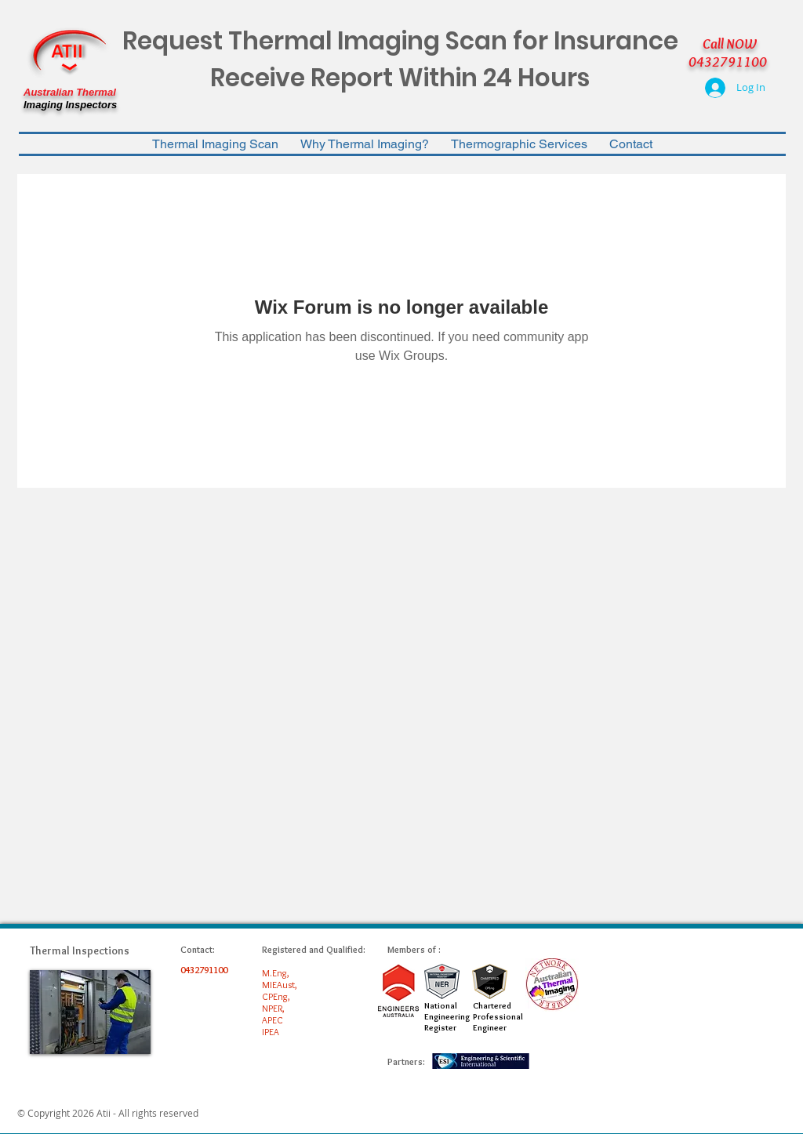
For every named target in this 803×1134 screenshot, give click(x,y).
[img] (90, 1012)
